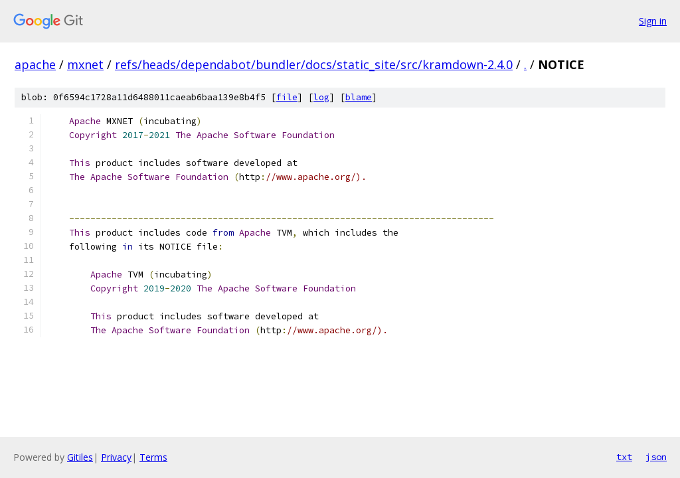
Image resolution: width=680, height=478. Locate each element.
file (287, 97)
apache (35, 64)
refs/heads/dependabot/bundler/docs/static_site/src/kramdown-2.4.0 (314, 64)
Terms (153, 457)
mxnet (85, 64)
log (321, 97)
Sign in (653, 21)
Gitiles (80, 457)
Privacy (116, 457)
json (656, 457)
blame (358, 97)
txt (624, 457)
